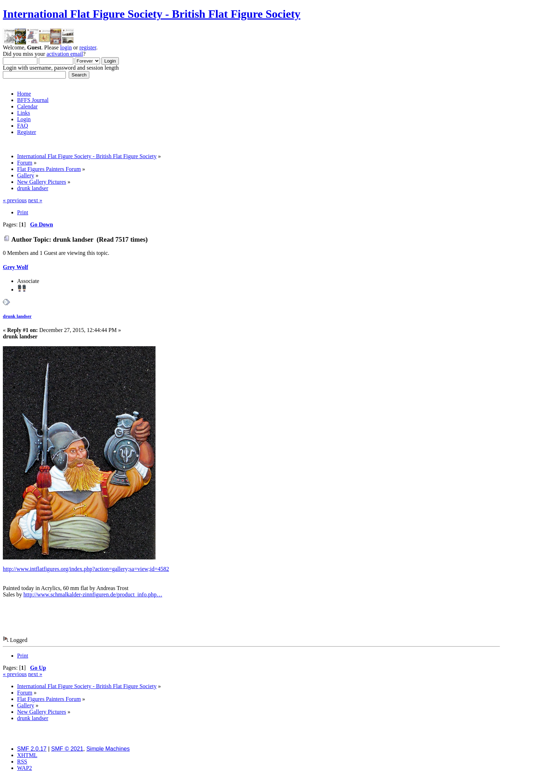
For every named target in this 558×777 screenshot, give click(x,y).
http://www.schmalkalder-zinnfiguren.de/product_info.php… (92, 594)
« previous (15, 200)
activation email (65, 54)
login (66, 47)
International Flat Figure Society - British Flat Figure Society (151, 13)
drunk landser (17, 316)
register (87, 47)
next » (35, 200)
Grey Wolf (15, 267)
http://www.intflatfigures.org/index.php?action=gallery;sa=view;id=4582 (86, 569)
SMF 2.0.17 (32, 749)
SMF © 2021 (67, 749)
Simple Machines (108, 749)
